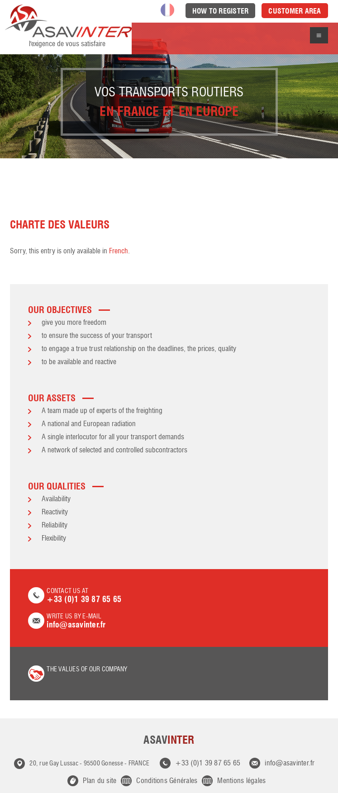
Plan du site (99, 781)
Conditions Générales (166, 781)
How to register (220, 11)
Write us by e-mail (168, 621)
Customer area (294, 11)
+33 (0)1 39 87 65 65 (207, 763)
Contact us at (168, 596)
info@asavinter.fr (289, 763)
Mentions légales (241, 781)
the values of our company (87, 669)
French (118, 251)
